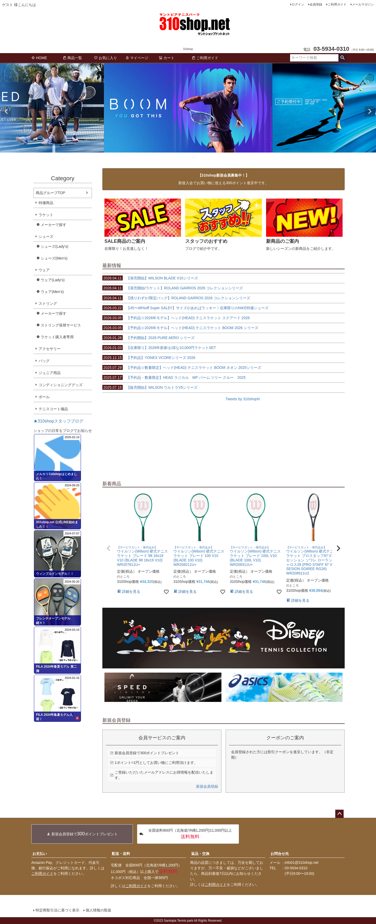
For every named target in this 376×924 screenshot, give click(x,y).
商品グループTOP (50, 193)
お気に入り (105, 58)
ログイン (298, 4)
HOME (39, 58)
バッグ (44, 361)
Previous (6, 111)
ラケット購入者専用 (57, 337)
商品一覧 (72, 58)
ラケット (46, 215)
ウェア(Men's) (52, 292)
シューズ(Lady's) (54, 246)
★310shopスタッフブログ (58, 421)
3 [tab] (186, 157)
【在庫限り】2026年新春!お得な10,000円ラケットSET (159, 347)
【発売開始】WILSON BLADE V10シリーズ (150, 278)
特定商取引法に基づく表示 (57, 910)
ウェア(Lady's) (52, 280)
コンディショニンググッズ (61, 385)
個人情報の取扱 (98, 910)
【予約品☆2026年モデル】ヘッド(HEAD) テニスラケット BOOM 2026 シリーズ (180, 327)
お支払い (39, 854)
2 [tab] (182, 157)
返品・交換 (200, 854)
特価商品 (46, 203)
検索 (342, 57)
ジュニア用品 (50, 373)
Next (370, 111)
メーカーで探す (53, 225)
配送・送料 (121, 854)
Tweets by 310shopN (243, 399)
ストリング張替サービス (61, 325)
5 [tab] (193, 157)
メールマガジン (363, 4)
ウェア (44, 270)
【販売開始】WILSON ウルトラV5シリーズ (149, 387)
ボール (44, 397)
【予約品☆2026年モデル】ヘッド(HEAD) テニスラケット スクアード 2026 (176, 317)
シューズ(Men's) (54, 258)
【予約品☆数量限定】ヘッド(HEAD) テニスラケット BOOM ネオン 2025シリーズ (181, 367)
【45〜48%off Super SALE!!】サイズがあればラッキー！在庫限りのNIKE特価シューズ (185, 308)
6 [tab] (197, 157)
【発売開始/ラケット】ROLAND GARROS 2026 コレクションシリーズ (172, 288)
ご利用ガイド (337, 4)
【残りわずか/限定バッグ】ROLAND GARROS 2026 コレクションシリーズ (176, 298)
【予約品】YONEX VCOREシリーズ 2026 (148, 357)
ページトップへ (339, 814)
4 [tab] (190, 157)
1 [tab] (179, 157)
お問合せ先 (280, 854)
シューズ (46, 236)
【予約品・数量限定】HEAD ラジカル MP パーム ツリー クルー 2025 (173, 377)
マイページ (136, 58)
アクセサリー (50, 349)
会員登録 (316, 4)
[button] (108, 548)
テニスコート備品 (53, 409)
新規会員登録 (207, 786)
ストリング (48, 303)
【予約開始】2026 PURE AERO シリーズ (148, 337)
